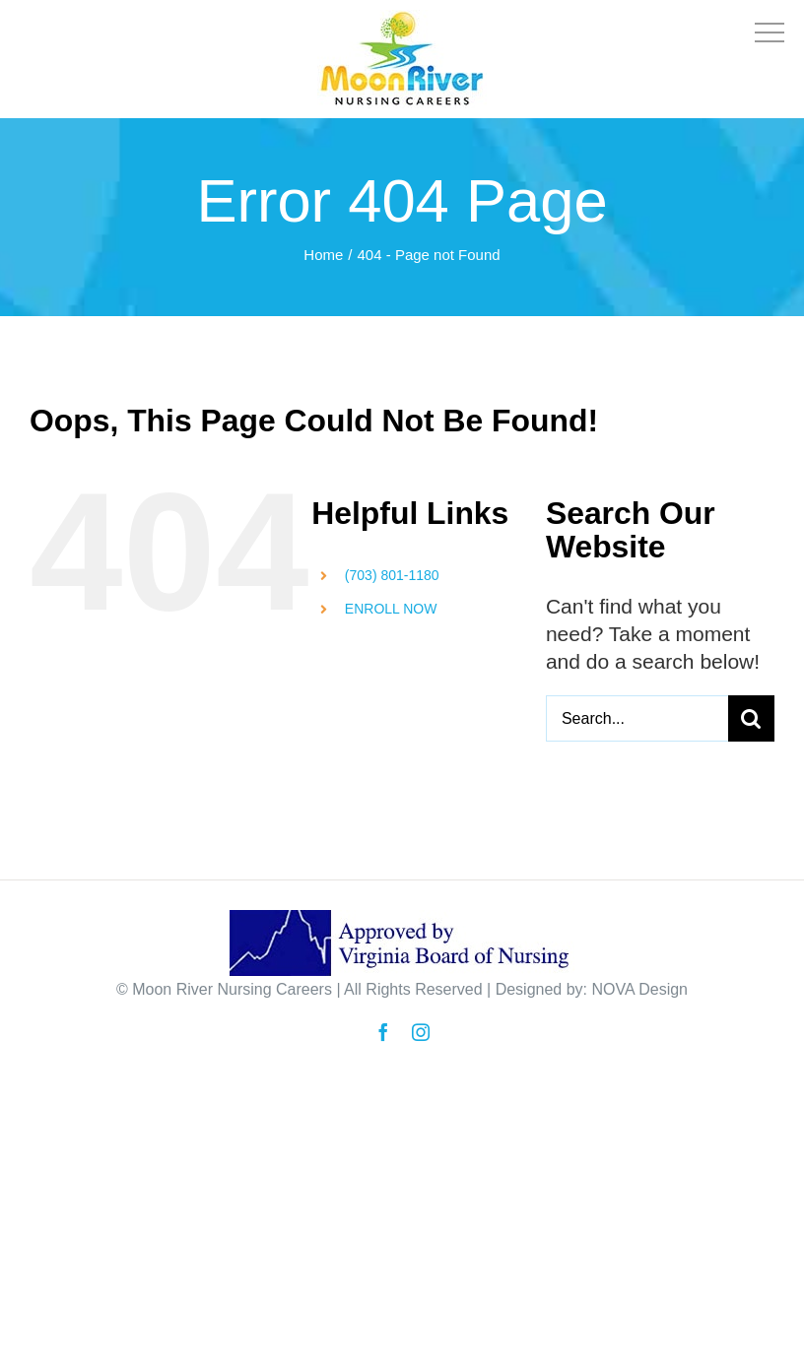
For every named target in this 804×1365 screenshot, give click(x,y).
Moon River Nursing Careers (232, 989)
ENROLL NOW (391, 609)
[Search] (751, 718)
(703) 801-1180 (392, 575)
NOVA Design (639, 989)
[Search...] (637, 718)
